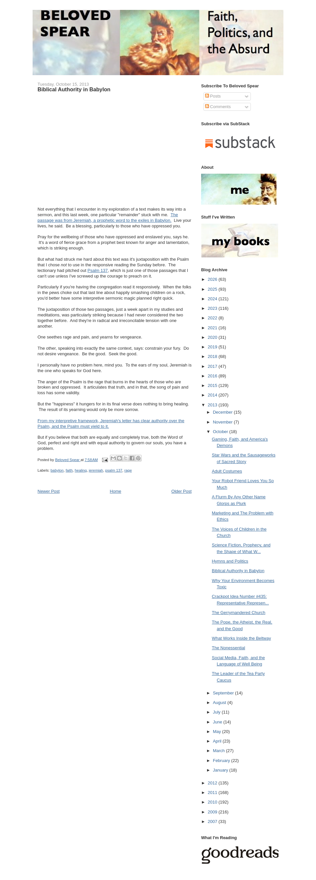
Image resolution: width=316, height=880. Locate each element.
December (223, 412)
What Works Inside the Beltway (241, 638)
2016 (213, 375)
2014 (213, 395)
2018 (213, 356)
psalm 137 (113, 470)
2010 (213, 802)
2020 (213, 337)
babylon (57, 470)
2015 (213, 385)
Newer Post (49, 491)
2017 (213, 366)
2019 (213, 346)
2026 (213, 279)
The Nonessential (228, 647)
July (217, 712)
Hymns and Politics (230, 561)
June (218, 721)
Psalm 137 (98, 270)
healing (81, 470)
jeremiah (96, 470)
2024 (213, 298)
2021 (213, 327)
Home (115, 491)
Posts (213, 96)
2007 (213, 821)
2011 (213, 792)
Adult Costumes (227, 471)
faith (69, 470)
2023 (213, 308)
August (220, 702)
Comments (218, 106)
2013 (213, 404)
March (219, 750)
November (223, 422)
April (218, 741)
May (217, 731)
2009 (213, 811)
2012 (213, 782)
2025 (213, 289)
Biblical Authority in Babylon (238, 570)
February (222, 760)
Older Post (181, 491)
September (224, 692)
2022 (213, 317)
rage (128, 470)
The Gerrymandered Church (238, 612)
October (221, 431)
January (221, 770)
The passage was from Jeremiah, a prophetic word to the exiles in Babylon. (108, 217)
